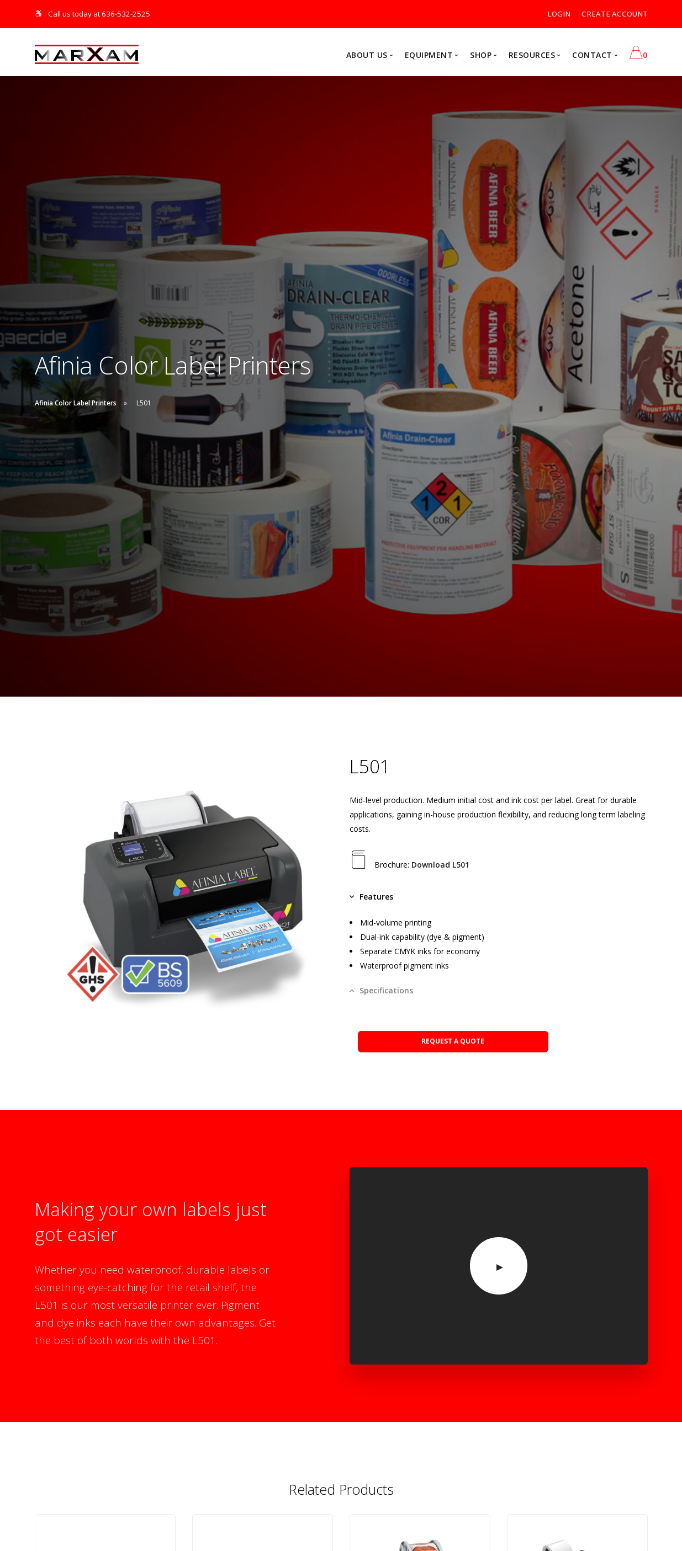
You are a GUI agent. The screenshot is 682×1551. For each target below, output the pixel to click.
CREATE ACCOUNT (614, 14)
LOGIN (558, 14)
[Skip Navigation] (39, 14)
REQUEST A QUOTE (452, 1041)
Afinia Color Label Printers (76, 403)
